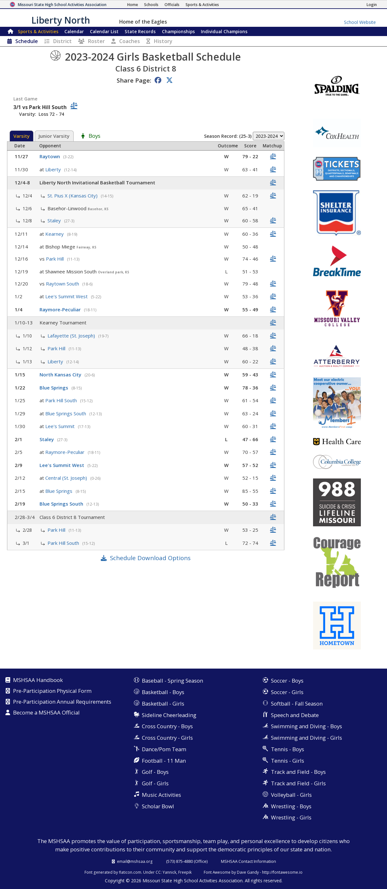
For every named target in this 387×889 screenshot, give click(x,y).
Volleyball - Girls (291, 794)
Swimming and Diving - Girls (306, 737)
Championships (178, 31)
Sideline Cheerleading (169, 715)
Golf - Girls (155, 783)
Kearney (55, 234)
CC (158, 872)
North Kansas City (61, 374)
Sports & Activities (38, 31)
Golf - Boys (155, 771)
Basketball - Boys (163, 692)
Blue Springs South (66, 413)
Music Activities (161, 794)
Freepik (185, 872)
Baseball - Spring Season (172, 680)
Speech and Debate (295, 715)
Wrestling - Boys (291, 806)
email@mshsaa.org (135, 861)
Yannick (169, 872)
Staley (54, 220)
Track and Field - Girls (298, 783)
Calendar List (104, 31)
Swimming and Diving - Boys (306, 726)
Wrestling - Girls (291, 817)
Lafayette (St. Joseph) (71, 335)
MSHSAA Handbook (38, 680)
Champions (224, 31)
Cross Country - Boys (167, 726)
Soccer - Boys (287, 680)
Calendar (74, 31)
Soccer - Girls (287, 692)
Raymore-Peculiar (61, 309)
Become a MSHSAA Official (46, 713)
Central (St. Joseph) (66, 478)
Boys (94, 136)
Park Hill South (61, 400)
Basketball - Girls (163, 703)
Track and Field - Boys (298, 771)
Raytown (50, 156)
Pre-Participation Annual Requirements (62, 702)
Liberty (53, 169)
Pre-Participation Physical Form (52, 691)
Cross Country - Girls (167, 737)
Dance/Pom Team (164, 749)
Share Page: (134, 80)
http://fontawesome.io (282, 872)
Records (140, 31)
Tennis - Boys (287, 749)
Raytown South (63, 283)
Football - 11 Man (164, 760)
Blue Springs (54, 387)
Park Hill (55, 259)
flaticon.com (130, 872)
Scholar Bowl (158, 806)
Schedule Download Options (150, 558)
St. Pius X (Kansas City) (73, 195)
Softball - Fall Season (297, 703)
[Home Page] (133, 4)
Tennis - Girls (287, 760)
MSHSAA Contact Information (248, 861)
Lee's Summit (60, 426)
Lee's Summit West (67, 296)
